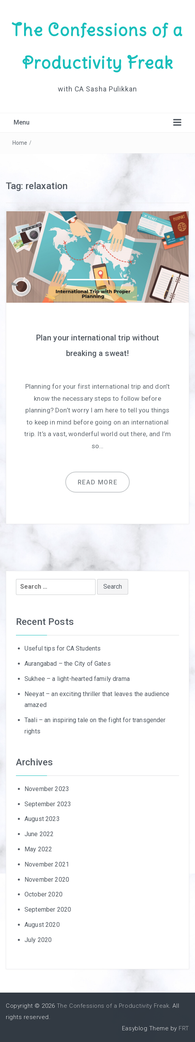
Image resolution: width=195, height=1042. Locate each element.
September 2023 (47, 804)
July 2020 (38, 940)
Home (20, 143)
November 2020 (46, 879)
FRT (184, 1028)
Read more (97, 482)
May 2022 (38, 849)
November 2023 (46, 789)
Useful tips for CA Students (62, 648)
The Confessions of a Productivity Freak (113, 1005)
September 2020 (47, 909)
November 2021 (46, 864)
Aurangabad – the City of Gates (67, 663)
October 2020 (43, 894)
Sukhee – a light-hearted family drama (77, 678)
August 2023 (42, 819)
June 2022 (39, 834)
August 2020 (42, 924)
